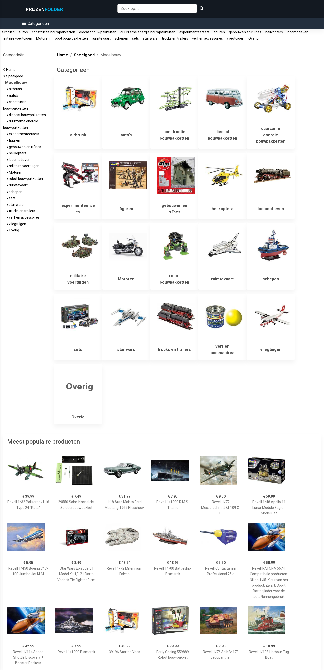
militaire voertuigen (17, 38)
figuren (219, 32)
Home (11, 70)
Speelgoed (15, 76)
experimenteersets (194, 32)
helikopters (274, 32)
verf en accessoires (207, 38)
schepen (121, 38)
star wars (150, 38)
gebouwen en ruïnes (245, 32)
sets (135, 38)
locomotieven (297, 32)
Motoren (43, 38)
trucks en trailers (175, 38)
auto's (23, 32)
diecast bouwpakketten (98, 32)
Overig (253, 38)
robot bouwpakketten (70, 38)
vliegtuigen (235, 38)
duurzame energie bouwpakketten (148, 32)
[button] (35, 23)
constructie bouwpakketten (53, 32)
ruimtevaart (101, 38)
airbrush (8, 32)
